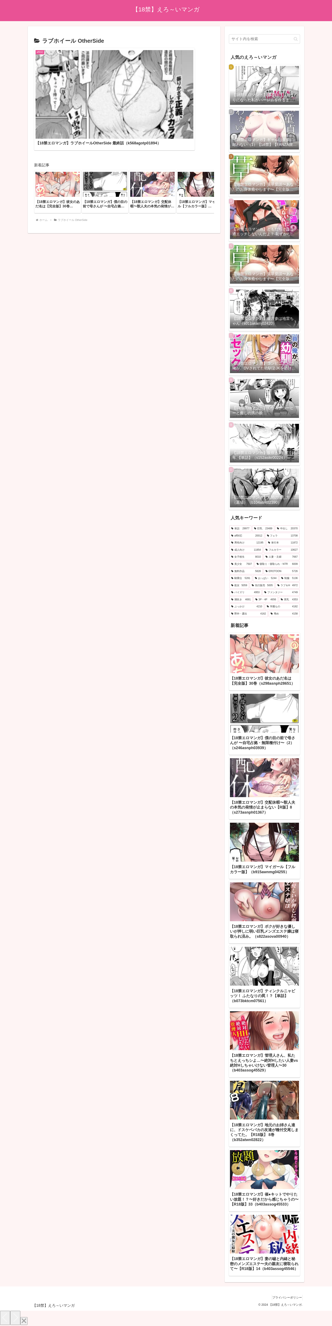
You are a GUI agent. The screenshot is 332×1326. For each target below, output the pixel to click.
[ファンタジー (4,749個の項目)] (281, 592)
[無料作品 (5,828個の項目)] (246, 571)
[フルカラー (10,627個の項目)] (282, 550)
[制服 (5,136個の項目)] (289, 578)
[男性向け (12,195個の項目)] (247, 543)
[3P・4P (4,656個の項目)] (265, 600)
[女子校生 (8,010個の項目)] (246, 557)
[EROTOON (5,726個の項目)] (282, 571)
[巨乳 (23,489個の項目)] (263, 528)
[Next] (15, 1318)
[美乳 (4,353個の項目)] (289, 600)
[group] (57, 147)
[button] (206, 147)
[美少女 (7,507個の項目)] (241, 564)
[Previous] (5, 1318)
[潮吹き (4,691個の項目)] (241, 600)
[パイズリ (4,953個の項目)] (245, 592)
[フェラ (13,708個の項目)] (282, 536)
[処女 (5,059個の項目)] (239, 585)
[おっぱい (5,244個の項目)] (265, 578)
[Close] (24, 1321)
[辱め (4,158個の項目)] (284, 614)
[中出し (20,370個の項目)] (287, 528)
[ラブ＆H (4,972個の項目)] (287, 585)
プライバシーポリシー (285, 1297)
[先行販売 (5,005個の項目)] (262, 585)
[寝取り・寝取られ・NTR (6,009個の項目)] (277, 564)
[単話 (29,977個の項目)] (240, 528)
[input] (264, 39)
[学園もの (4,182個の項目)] (282, 606)
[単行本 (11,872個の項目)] (283, 543)
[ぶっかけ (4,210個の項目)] (246, 606)
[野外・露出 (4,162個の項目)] (248, 614)
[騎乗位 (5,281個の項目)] (240, 578)
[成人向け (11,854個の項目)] (246, 550)
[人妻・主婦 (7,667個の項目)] (282, 557)
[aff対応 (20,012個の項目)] (246, 536)
